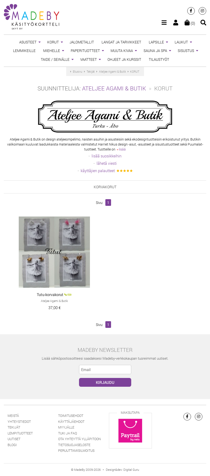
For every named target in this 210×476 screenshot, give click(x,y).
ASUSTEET (28, 42)
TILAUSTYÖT (159, 59)
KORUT (53, 42)
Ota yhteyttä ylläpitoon (79, 439)
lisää (121, 149)
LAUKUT (181, 42)
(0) (190, 23)
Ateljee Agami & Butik (114, 88)
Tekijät (14, 427)
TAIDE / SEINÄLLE (55, 59)
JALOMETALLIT (82, 42)
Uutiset (14, 439)
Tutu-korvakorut (50, 294)
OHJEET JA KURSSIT (124, 59)
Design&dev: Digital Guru (122, 469)
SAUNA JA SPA (155, 50)
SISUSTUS (186, 50)
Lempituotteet (20, 433)
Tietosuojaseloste (74, 445)
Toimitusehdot (70, 415)
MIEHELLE (51, 50)
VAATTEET (88, 59)
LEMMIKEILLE (24, 50)
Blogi (12, 445)
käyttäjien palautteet (98, 170)
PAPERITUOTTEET (85, 50)
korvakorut (105, 186)
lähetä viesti (107, 163)
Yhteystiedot (19, 421)
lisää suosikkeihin (106, 155)
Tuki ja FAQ (67, 433)
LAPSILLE (156, 42)
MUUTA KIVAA (122, 50)
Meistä (13, 415)
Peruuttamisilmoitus (76, 450)
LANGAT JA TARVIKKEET (121, 42)
